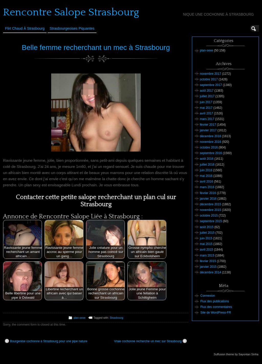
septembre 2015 (211, 221)
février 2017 (208, 124)
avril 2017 (206, 113)
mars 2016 (207, 187)
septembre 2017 (211, 85)
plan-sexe (79, 317)
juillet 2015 (207, 232)
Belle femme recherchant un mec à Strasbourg (96, 47)
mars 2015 (207, 255)
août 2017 (206, 90)
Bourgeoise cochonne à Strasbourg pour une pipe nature (46, 341)
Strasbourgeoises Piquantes (72, 28)
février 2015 (208, 261)
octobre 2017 (209, 79)
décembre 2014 (210, 272)
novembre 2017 (210, 74)
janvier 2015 (208, 267)
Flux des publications (214, 301)
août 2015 (206, 227)
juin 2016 (206, 170)
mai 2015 (206, 244)
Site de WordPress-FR (215, 312)
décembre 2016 (210, 136)
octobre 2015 (209, 215)
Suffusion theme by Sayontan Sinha (236, 354)
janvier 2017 (208, 130)
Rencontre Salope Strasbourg (71, 12)
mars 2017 (207, 119)
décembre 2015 (210, 204)
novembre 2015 (210, 210)
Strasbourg (116, 317)
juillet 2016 (207, 164)
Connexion (207, 295)
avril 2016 (206, 181)
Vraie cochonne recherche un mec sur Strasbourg (150, 341)
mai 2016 (206, 176)
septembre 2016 (211, 153)
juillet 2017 (207, 96)
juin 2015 (206, 238)
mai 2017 (206, 108)
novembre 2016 (210, 142)
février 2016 (208, 193)
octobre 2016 (209, 147)
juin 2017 (206, 102)
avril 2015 (206, 249)
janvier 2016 (208, 198)
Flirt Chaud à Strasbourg (25, 28)
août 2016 (206, 158)
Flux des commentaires (216, 307)
